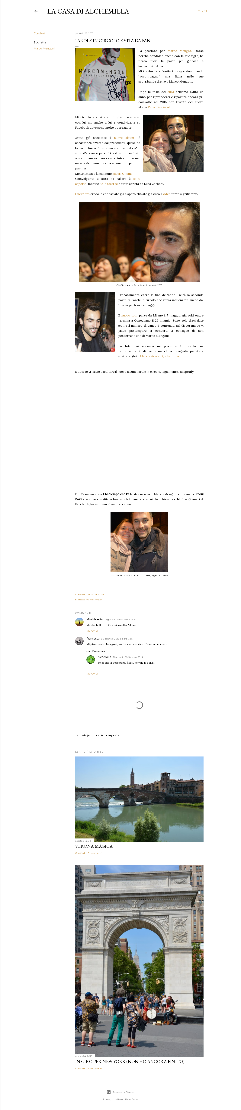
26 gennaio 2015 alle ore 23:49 (120, 619)
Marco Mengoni (44, 48)
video (167, 194)
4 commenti (95, 1068)
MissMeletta (94, 619)
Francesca (93, 638)
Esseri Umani (122, 173)
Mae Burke (132, 1099)
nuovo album (124, 138)
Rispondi (92, 630)
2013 (170, 92)
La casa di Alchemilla (88, 11)
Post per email (96, 594)
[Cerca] (202, 11)
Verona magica (94, 846)
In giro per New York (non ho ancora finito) (130, 1061)
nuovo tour (129, 315)
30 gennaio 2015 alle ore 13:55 (117, 638)
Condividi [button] (40, 33)
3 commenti (94, 853)
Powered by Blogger (120, 1092)
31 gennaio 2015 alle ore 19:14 (128, 657)
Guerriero (82, 194)
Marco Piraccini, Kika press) (160, 356)
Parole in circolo (160, 107)
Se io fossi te (109, 184)
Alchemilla (104, 657)
